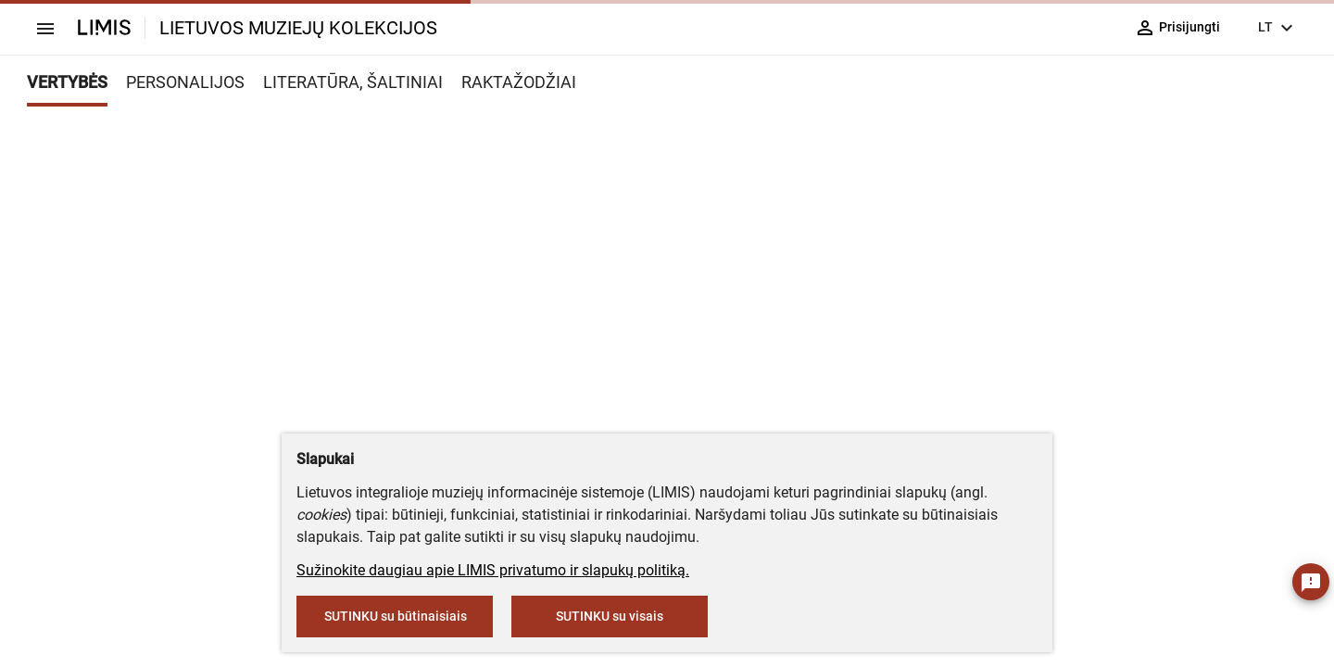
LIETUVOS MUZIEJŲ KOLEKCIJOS (298, 28)
